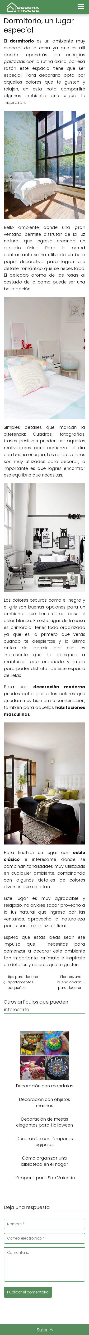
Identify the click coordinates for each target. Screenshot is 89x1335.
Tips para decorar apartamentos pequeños (23, 982)
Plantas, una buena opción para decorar (69, 982)
